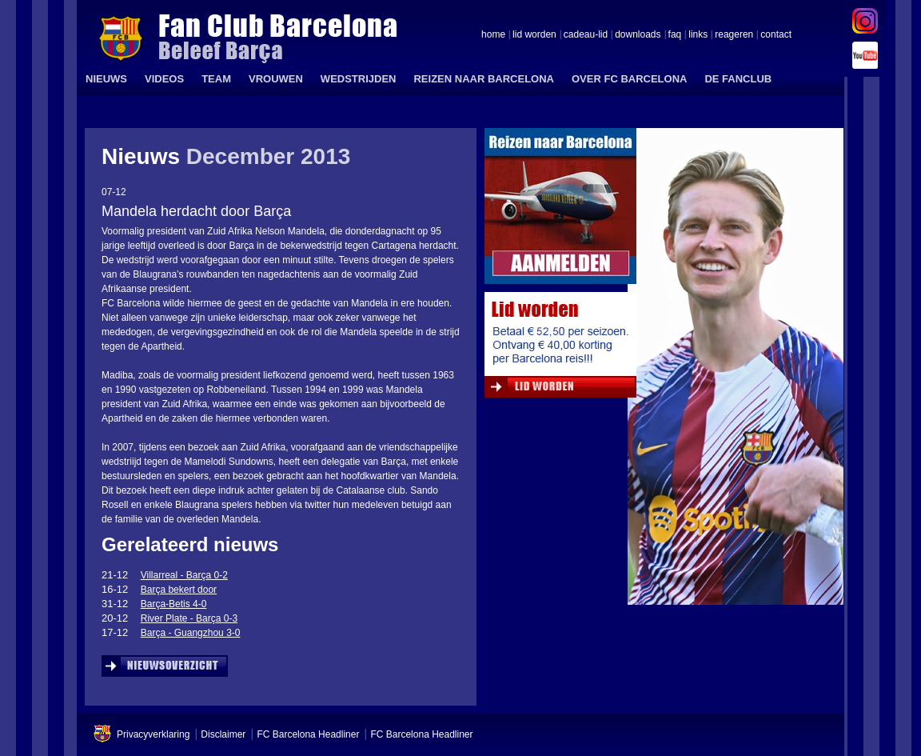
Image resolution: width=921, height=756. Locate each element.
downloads (637, 35)
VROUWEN (276, 79)
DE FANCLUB (737, 79)
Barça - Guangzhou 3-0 (191, 632)
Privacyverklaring (153, 734)
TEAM (216, 79)
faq (675, 35)
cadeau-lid (586, 35)
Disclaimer (223, 734)
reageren (734, 35)
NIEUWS (106, 79)
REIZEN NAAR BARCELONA (483, 79)
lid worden (534, 35)
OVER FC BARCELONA (629, 79)
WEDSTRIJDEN (359, 79)
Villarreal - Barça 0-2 (184, 575)
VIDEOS (164, 79)
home (493, 35)
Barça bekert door (179, 589)
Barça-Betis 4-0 (174, 604)
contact (775, 35)
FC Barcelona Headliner (308, 734)
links (698, 35)
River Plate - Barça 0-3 (189, 618)
